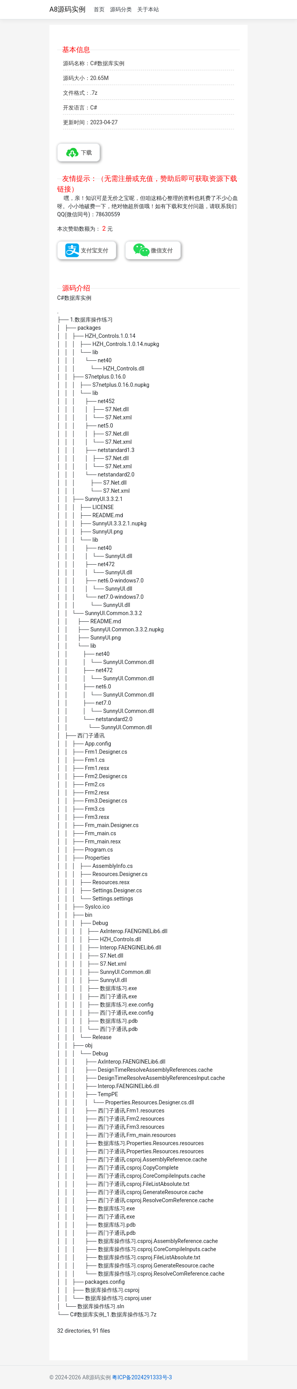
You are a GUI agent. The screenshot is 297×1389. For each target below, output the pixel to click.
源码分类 (121, 9)
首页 (99, 9)
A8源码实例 (67, 9)
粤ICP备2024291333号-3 (142, 1377)
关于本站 (148, 9)
